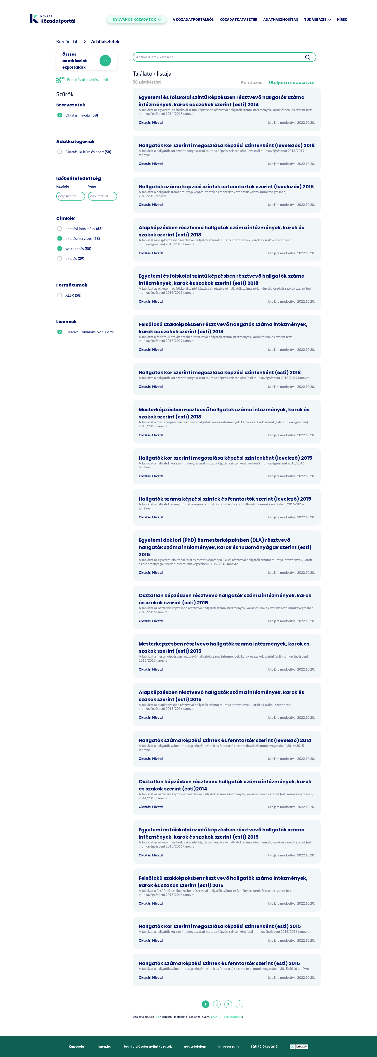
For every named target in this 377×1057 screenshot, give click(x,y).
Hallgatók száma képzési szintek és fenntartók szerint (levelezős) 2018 (226, 186)
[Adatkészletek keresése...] (216, 57)
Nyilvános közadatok (137, 19)
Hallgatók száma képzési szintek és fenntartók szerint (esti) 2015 (219, 963)
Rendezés (251, 82)
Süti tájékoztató (264, 1046)
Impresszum (228, 1046)
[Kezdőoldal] (66, 42)
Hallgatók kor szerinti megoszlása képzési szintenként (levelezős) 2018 (227, 145)
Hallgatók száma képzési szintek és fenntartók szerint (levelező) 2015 (225, 499)
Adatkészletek (105, 42)
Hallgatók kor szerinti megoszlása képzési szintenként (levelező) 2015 (225, 458)
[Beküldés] (307, 57)
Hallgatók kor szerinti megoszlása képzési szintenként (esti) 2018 (220, 372)
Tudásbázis (317, 19)
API (157, 1016)
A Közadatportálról (193, 19)
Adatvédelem (195, 1046)
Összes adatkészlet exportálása (74, 61)
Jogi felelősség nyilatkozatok (147, 1046)
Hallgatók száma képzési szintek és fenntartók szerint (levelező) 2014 (225, 740)
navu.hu (104, 1046)
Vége (92, 186)
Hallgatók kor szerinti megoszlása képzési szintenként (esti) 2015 (220, 926)
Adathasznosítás (280, 19)
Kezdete (62, 186)
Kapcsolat (77, 1046)
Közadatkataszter (238, 19)
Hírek (342, 19)
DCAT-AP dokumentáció (226, 1016)
